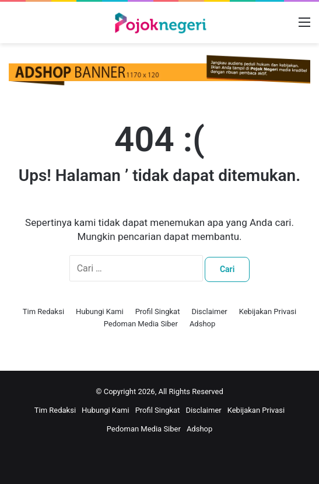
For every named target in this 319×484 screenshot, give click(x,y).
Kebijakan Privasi (268, 311)
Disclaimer (209, 311)
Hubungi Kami (100, 311)
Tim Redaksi (43, 311)
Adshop (202, 323)
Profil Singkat (157, 311)
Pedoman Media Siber (141, 323)
